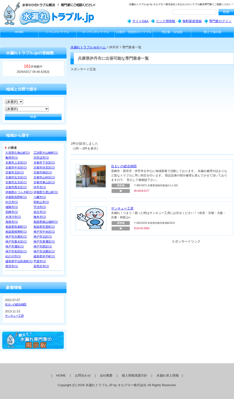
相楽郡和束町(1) (16, 226)
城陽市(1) (11, 207)
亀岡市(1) (11, 157)
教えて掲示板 (212, 32)
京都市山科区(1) (44, 177)
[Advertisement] (123, 106)
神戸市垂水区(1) (16, 241)
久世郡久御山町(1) (17, 152)
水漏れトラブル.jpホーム (88, 47)
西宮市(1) (11, 266)
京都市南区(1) (42, 172)
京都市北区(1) (14, 172)
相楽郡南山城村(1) (45, 222)
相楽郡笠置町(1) (44, 226)
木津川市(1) (13, 217)
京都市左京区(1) (16, 182)
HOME (19, 32)
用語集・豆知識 (172, 32)
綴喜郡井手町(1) (44, 256)
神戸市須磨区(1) (44, 251)
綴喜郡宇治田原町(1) (19, 261)
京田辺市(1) (41, 157)
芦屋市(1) (39, 261)
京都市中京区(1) (16, 167)
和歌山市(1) (41, 202)
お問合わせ (83, 375)
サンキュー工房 (14, 316)
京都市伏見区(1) (44, 167)
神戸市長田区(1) (16, 251)
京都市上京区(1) (16, 162)
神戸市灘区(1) (14, 246)
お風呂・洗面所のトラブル (133, 32)
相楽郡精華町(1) (16, 231)
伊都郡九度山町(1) (45, 192)
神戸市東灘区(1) (44, 241)
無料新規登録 (192, 21)
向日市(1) (11, 202)
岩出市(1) (39, 212)
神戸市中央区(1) (44, 231)
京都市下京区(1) (44, 162)
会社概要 (106, 375)
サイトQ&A (140, 21)
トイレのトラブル (57, 32)
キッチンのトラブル (95, 32)
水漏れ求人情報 (167, 375)
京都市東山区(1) (44, 182)
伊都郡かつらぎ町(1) (19, 192)
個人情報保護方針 (134, 375)
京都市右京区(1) (16, 177)
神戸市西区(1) (42, 246)
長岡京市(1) (41, 266)
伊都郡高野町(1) (16, 197)
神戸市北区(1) (42, 236)
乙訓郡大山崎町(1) (45, 152)
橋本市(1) (39, 217)
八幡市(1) (39, 197)
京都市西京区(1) (16, 187)
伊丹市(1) (39, 187)
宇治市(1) (39, 207)
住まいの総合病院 (15, 304)
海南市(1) (11, 222)
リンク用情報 (165, 21)
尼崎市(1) (11, 212)
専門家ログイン (220, 21)
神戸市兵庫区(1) (16, 236)
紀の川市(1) (13, 256)
